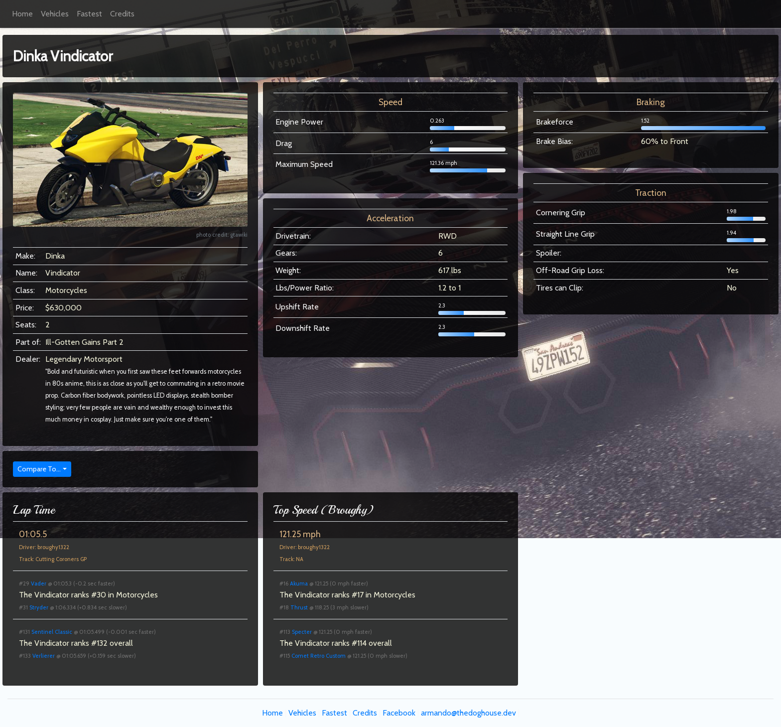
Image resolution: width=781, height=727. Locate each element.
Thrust (299, 607)
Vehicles (55, 13)
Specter (302, 631)
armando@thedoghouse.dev (468, 713)
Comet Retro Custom (318, 655)
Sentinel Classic (51, 631)
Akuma (299, 583)
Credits (122, 13)
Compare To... (39, 468)
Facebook (399, 713)
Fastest (89, 13)
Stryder (38, 607)
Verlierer (43, 655)
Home (22, 13)
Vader (38, 583)
